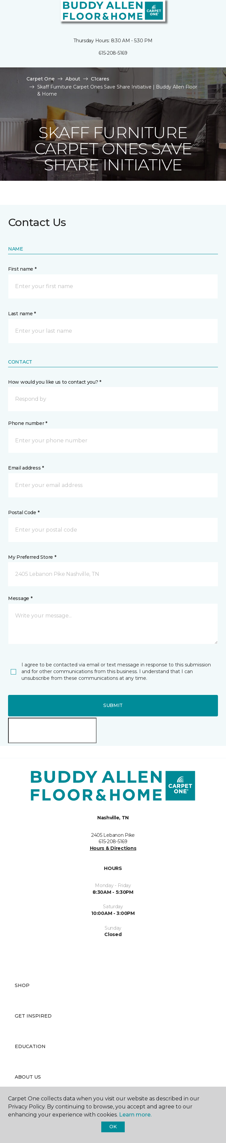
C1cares (100, 79)
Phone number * (27, 423)
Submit (113, 705)
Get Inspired (33, 1016)
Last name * (22, 313)
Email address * (26, 468)
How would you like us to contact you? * (54, 382)
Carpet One (40, 79)
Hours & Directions (113, 848)
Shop (22, 985)
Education (30, 1046)
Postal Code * (23, 512)
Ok (112, 1127)
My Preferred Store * (32, 557)
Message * (20, 598)
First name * (22, 269)
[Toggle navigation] (9, 13)
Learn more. (135, 1114)
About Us (28, 1077)
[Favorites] (209, 13)
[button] (200, 13)
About (72, 79)
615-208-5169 (113, 53)
